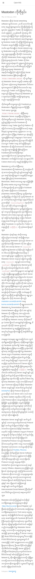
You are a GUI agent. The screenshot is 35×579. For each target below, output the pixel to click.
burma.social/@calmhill (10, 304)
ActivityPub (5, 391)
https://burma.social (9, 506)
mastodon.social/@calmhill (11, 301)
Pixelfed (16, 450)
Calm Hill (17, 2)
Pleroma (23, 450)
